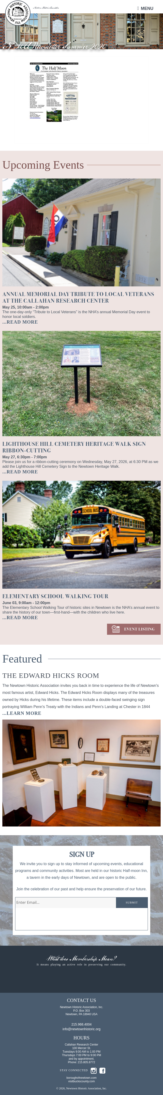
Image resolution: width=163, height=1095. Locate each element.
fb (102, 1071)
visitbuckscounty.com (81, 1081)
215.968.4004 (81, 1024)
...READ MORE (20, 322)
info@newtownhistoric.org (82, 1029)
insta (94, 1071)
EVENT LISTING (139, 629)
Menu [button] (147, 8)
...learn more (21, 713)
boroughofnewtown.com (81, 1077)
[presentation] (51, 921)
